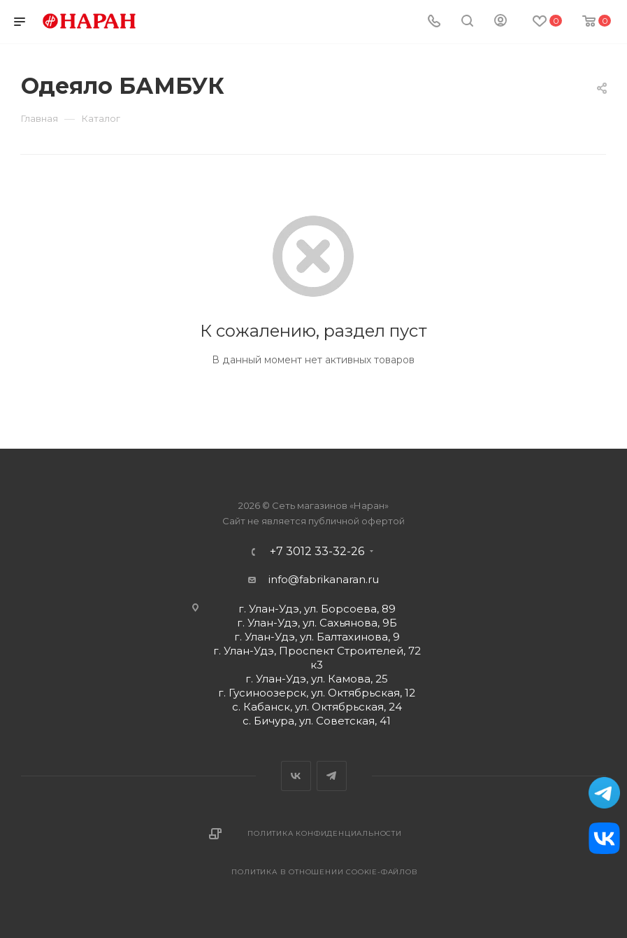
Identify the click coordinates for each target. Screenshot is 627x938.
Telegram (332, 776)
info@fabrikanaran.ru (323, 579)
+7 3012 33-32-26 (317, 551)
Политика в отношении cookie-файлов (324, 871)
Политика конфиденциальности (324, 833)
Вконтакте (296, 776)
